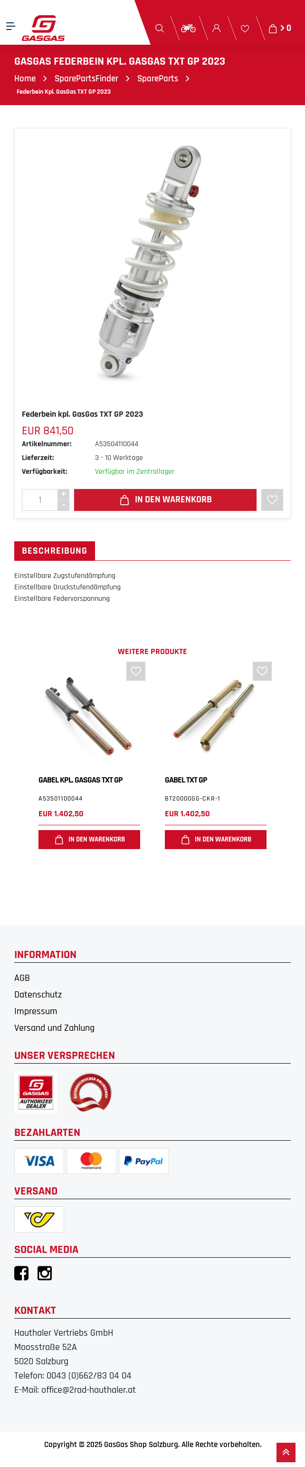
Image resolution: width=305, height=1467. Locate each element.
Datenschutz (38, 995)
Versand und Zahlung (54, 1028)
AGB (22, 978)
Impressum (35, 1012)
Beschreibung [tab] (54, 551)
